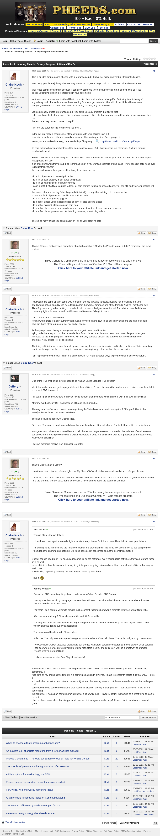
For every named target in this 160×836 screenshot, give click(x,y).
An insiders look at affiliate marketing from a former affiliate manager (42, 750)
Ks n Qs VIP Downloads (78, 31)
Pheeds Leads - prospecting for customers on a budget (35, 782)
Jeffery (13, 386)
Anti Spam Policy (111, 831)
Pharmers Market (80, 24)
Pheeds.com (7, 48)
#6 (154, 522)
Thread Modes (150, 64)
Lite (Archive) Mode (24, 831)
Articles (119, 24)
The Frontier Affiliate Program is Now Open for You (33, 805)
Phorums (18, 48)
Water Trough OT (103, 24)
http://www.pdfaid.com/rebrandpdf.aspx (120, 141)
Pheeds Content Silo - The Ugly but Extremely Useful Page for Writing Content (48, 758)
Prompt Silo (75, 27)
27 (116, 789)
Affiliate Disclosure (94, 831)
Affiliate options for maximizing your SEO (28, 774)
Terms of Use (18, 834)
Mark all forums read (44, 831)
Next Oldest (11, 717)
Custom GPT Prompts (139, 24)
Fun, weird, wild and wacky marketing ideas (29, 789)
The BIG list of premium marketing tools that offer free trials (37, 766)
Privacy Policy (78, 831)
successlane (148, 791)
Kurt (106, 743)
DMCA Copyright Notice (131, 831)
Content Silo (57, 27)
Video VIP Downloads (134, 31)
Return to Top (8, 831)
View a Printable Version (15, 822)
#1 (154, 71)
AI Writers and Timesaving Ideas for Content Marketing (35, 797)
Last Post (137, 744)
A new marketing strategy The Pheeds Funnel (30, 813)
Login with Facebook (70, 41)
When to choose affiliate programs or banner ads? (33, 743)
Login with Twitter (91, 41)
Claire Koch (13, 84)
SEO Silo (90, 27)
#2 (154, 240)
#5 (154, 459)
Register (50, 41)
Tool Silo (103, 27)
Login (40, 41)
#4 (154, 375)
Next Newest (27, 717)
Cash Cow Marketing (33, 48)
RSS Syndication (62, 831)
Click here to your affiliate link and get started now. (93, 268)
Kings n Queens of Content (45, 31)
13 (116, 766)
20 (116, 758)
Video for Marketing (106, 31)
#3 (154, 296)
